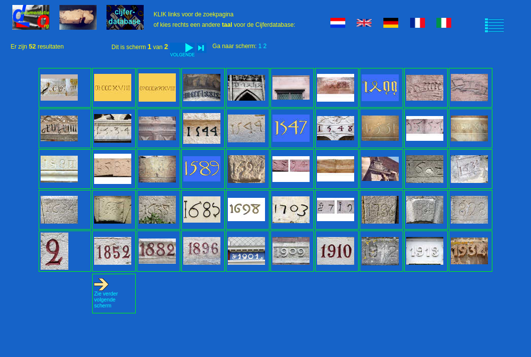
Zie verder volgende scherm (106, 297)
